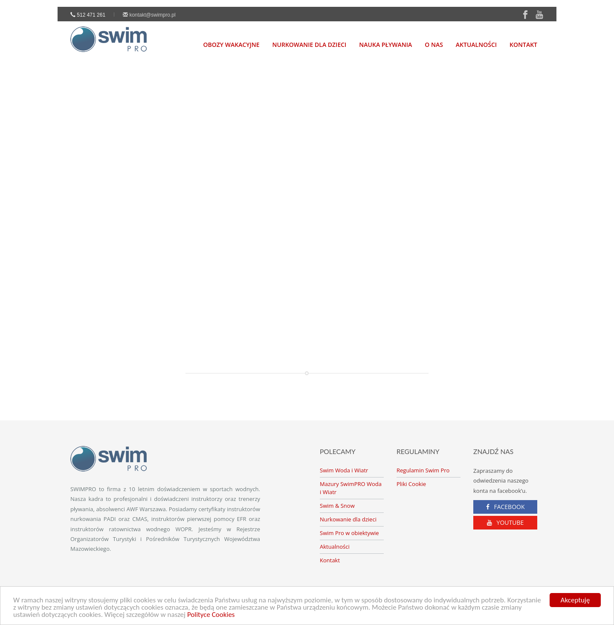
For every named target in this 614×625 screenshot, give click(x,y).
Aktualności (476, 45)
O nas (434, 45)
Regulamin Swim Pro (423, 470)
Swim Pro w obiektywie (349, 533)
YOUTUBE (505, 522)
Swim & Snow (337, 505)
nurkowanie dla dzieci (309, 45)
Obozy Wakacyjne (231, 45)
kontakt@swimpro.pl (149, 15)
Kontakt (523, 45)
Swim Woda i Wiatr (344, 470)
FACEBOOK (505, 507)
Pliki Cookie (411, 484)
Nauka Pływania (385, 45)
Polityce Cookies (211, 615)
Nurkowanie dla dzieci (348, 519)
